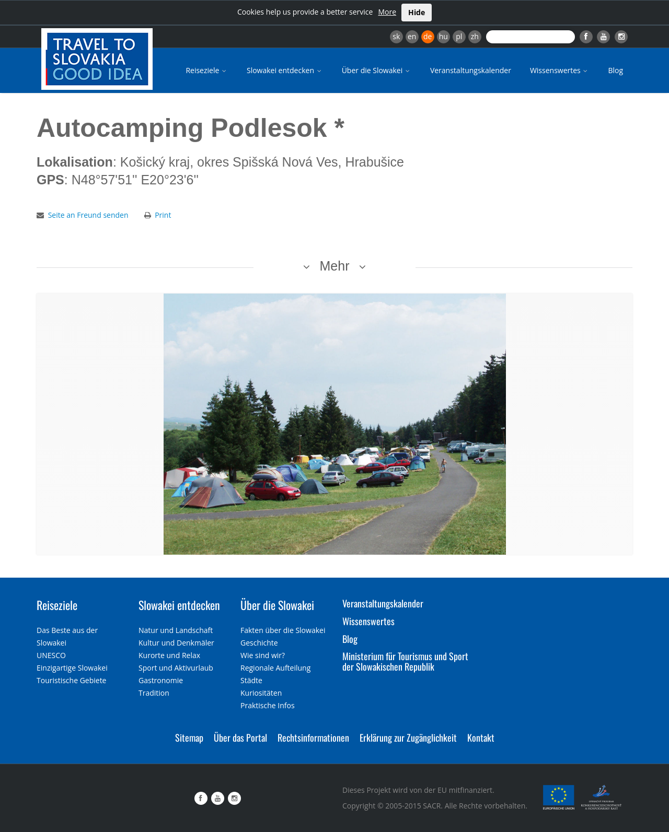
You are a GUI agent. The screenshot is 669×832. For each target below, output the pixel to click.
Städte (251, 680)
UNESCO (51, 655)
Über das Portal (240, 737)
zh (475, 36)
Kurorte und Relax (169, 655)
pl (459, 36)
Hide (416, 12)
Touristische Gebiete (72, 680)
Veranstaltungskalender (470, 70)
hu (443, 36)
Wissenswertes (560, 70)
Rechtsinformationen (313, 737)
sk (396, 36)
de (427, 36)
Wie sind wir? (262, 655)
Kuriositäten (261, 693)
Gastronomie (161, 680)
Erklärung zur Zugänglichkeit (408, 737)
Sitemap (189, 737)
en (412, 36)
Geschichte (259, 643)
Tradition (154, 693)
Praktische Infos (267, 705)
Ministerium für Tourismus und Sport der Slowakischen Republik (405, 661)
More (387, 12)
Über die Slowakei (376, 70)
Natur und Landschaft (176, 630)
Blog (615, 70)
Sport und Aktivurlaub (176, 668)
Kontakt (480, 737)
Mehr (335, 266)
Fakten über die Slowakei (282, 630)
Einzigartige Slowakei (72, 668)
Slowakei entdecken (285, 70)
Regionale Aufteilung (275, 668)
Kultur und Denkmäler (176, 643)
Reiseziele (207, 70)
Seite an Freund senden (88, 215)
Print (163, 215)
